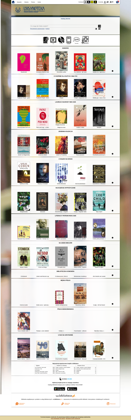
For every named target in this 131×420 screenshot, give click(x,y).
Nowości (19, 2)
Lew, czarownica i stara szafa (40, 367)
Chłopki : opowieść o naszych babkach (63, 367)
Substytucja (78, 370)
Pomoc (33, 2)
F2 (111, 2)
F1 (108, 2)
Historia (26, 2)
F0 (105, 2)
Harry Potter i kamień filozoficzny (41, 373)
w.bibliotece (57, 399)
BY (95, 2)
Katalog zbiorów (65, 18)
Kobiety (57, 370)
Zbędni (77, 373)
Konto (39, 2)
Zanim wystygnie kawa (60, 368)
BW (89, 2)
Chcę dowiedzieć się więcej (58, 418)
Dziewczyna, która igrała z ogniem (41, 371)
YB (92, 2)
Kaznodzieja (37, 370)
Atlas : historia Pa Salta (60, 371)
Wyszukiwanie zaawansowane (37, 28)
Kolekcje (47, 28)
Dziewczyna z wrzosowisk (60, 373)
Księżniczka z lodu (38, 368)
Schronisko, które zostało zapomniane (83, 368)
